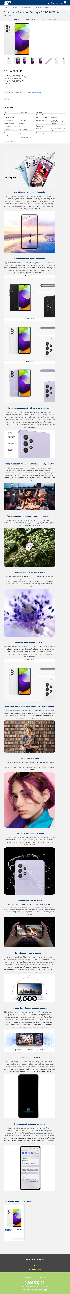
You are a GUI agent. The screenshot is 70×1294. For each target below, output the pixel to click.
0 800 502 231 (35, 1283)
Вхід (35, 1265)
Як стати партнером (35, 1269)
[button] (57, 3)
